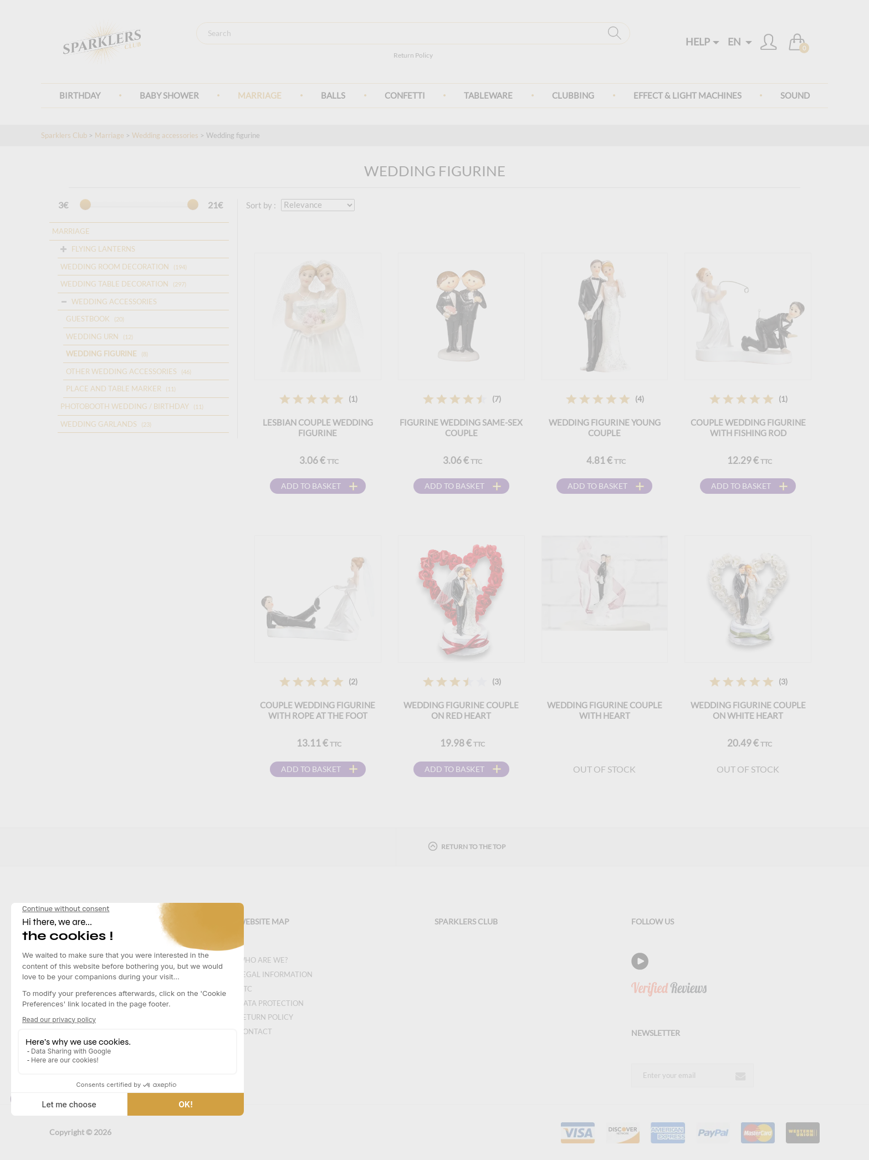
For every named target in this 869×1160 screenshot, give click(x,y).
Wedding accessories (165, 135)
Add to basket (311, 485)
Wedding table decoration (114, 283)
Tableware (488, 95)
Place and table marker (113, 388)
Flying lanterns (103, 248)
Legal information (275, 974)
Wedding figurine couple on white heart (748, 710)
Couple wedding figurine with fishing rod (748, 427)
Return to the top (466, 846)
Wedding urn (92, 336)
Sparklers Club (64, 135)
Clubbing (573, 95)
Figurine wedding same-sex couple (461, 427)
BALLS (333, 95)
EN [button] (740, 41)
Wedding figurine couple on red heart (461, 710)
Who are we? (263, 959)
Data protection (271, 1003)
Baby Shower (169, 95)
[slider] (85, 204)
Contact (255, 1031)
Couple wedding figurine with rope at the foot (317, 710)
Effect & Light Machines (687, 95)
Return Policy (413, 55)
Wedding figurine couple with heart (604, 710)
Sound (795, 95)
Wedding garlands (98, 424)
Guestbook (88, 318)
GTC (245, 988)
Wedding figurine (101, 353)
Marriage (260, 95)
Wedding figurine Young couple (605, 427)
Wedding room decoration (114, 266)
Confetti (405, 95)
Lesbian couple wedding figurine (318, 427)
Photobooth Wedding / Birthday (124, 406)
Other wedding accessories (121, 371)
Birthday (79, 95)
